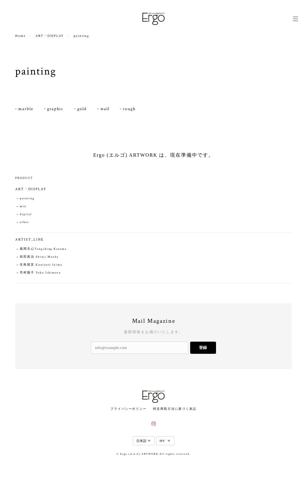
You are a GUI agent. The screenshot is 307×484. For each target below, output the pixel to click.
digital (25, 214)
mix (23, 206)
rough (129, 109)
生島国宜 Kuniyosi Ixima (41, 265)
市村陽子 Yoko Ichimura (40, 273)
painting (27, 198)
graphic (55, 109)
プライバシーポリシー (128, 408)
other (24, 222)
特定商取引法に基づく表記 (175, 408)
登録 (203, 347)
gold (82, 109)
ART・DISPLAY (50, 36)
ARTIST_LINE (29, 239)
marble (25, 109)
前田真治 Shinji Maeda (39, 257)
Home (20, 36)
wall (105, 109)
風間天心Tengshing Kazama (43, 249)
